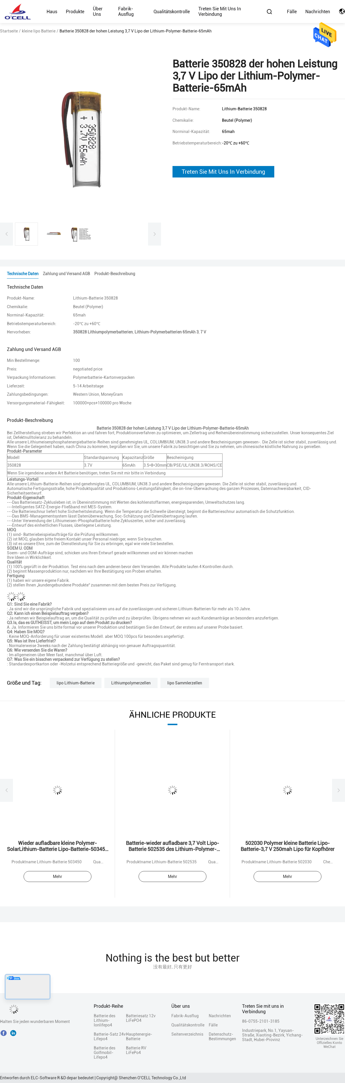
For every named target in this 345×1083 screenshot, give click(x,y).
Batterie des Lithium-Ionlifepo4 (104, 1020)
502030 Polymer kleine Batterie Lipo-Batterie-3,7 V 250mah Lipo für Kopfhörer (287, 846)
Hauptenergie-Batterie (139, 1036)
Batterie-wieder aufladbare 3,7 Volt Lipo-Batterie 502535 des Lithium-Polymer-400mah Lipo (172, 849)
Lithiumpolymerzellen (131, 683)
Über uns (98, 11)
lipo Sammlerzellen (184, 683)
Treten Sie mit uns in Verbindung (219, 11)
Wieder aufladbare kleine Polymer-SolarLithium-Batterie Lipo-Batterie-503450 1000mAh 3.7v (57, 849)
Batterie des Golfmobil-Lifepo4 (104, 1052)
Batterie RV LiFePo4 (136, 1050)
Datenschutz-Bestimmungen (219, 1036)
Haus (52, 11)
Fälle (292, 11)
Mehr (57, 876)
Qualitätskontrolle (172, 11)
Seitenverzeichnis (187, 1034)
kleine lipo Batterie (38, 31)
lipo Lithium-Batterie (76, 683)
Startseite (9, 31)
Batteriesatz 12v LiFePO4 (141, 1018)
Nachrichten (317, 11)
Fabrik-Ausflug (126, 11)
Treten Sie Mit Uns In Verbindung (223, 171)
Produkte (75, 11)
